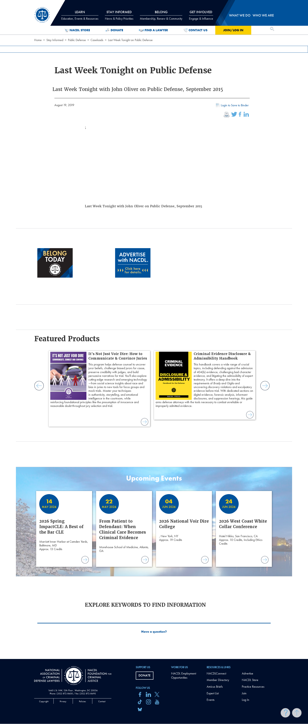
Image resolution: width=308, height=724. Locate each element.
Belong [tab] (161, 15)
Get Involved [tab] (201, 15)
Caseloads (97, 40)
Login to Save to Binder (232, 106)
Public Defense (77, 40)
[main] (154, 329)
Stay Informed (54, 40)
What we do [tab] (239, 15)
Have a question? (154, 632)
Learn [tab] (79, 15)
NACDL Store (77, 30)
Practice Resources (253, 687)
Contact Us (195, 30)
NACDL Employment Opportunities (183, 675)
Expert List (213, 693)
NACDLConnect (216, 673)
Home (38, 40)
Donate (114, 30)
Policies (82, 701)
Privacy (63, 701)
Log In (245, 700)
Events (210, 700)
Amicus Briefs (215, 687)
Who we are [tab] (263, 15)
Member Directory (218, 680)
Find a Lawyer (153, 30)
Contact (101, 701)
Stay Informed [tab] (119, 15)
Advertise (247, 673)
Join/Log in (233, 30)
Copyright (44, 701)
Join (244, 693)
